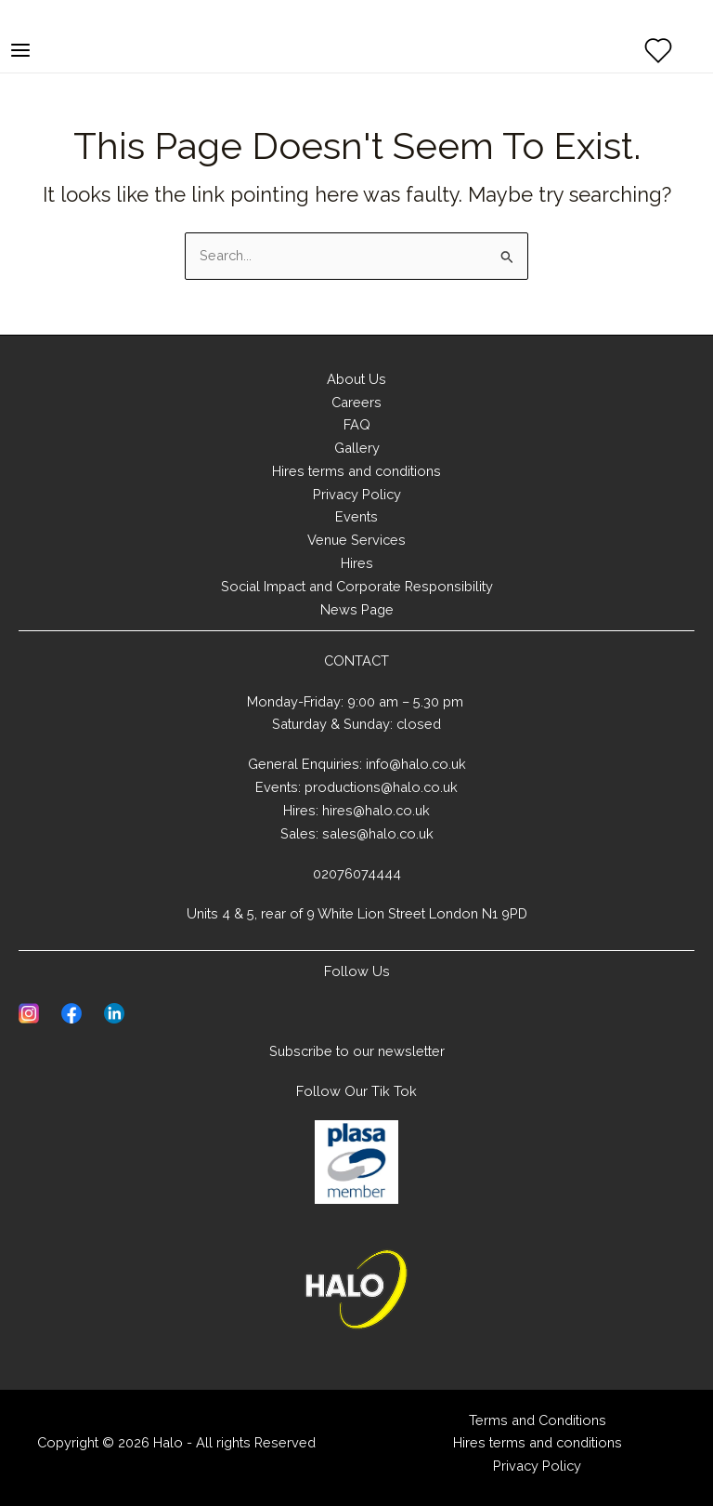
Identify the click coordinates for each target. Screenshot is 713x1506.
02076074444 (357, 873)
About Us (356, 379)
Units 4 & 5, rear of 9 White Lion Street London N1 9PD (357, 913)
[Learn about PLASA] (356, 1162)
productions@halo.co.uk (381, 787)
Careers (356, 402)
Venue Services (356, 540)
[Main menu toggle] (20, 50)
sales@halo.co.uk (378, 833)
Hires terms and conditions (356, 471)
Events (356, 516)
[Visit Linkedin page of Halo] (114, 1012)
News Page (357, 609)
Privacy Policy (357, 494)
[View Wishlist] (658, 50)
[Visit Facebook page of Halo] (71, 1012)
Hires (357, 563)
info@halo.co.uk (416, 764)
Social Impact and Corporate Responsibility (357, 586)
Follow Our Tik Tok (356, 1091)
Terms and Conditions (537, 1420)
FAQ (357, 424)
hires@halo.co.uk (376, 810)
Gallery (357, 448)
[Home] (356, 1289)
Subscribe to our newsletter (357, 1051)
